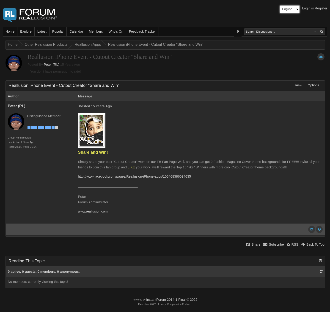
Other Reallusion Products (46, 44)
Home (10, 31)
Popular (58, 31)
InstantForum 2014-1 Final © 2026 (171, 299)
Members (96, 31)
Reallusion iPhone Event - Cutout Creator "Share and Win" (155, 44)
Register (321, 8)
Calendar (76, 31)
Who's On (116, 31)
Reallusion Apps (87, 44)
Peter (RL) (51, 64)
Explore (25, 31)
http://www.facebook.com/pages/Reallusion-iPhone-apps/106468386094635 (134, 176)
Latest (42, 31)
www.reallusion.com (93, 211)
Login (306, 8)
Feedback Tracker (142, 31)
